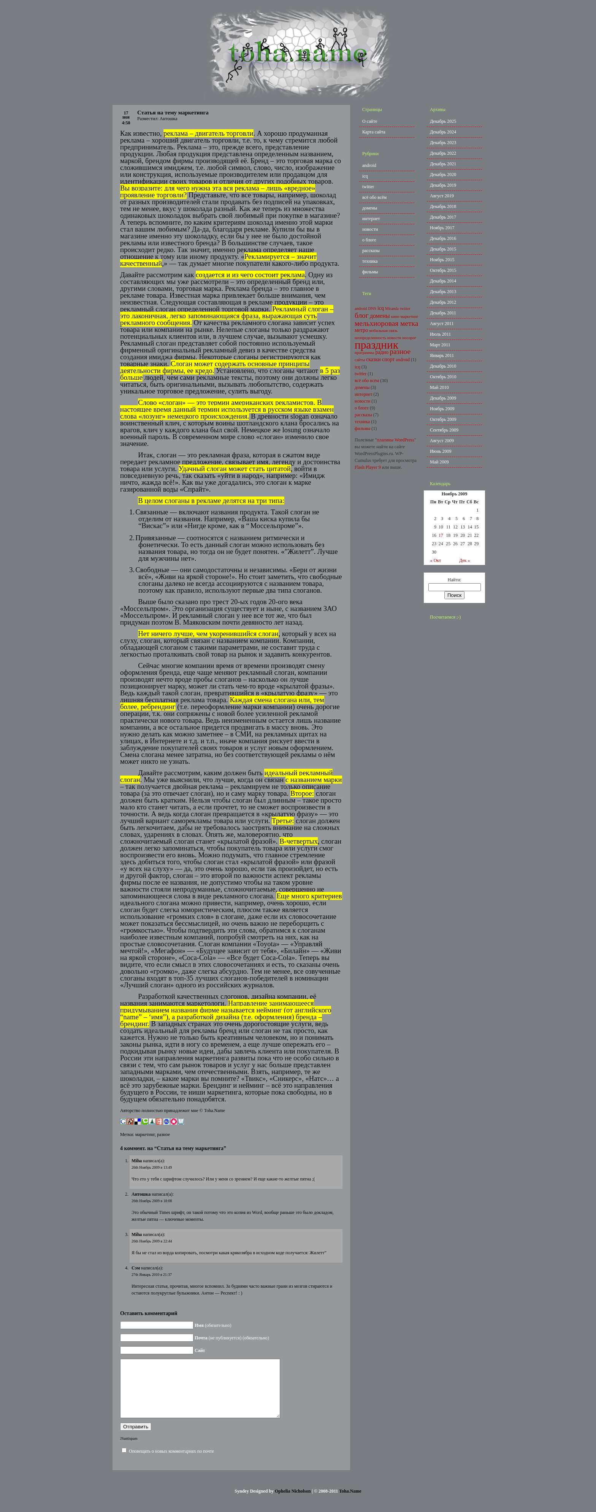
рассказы (371, 250)
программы (364, 353)
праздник (376, 345)
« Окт (435, 560)
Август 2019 (442, 195)
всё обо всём (374, 197)
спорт (388, 359)
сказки (373, 359)
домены (369, 208)
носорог (409, 338)
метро (361, 330)
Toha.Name (350, 1502)
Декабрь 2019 (443, 185)
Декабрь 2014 (443, 281)
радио (381, 352)
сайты (360, 360)
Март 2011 (440, 344)
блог (362, 315)
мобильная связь (383, 330)
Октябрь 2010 (443, 376)
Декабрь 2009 (443, 398)
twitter (368, 186)
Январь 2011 (442, 355)
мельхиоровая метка (386, 323)
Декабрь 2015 (443, 249)
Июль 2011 (440, 334)
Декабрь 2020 (443, 174)
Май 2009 (439, 462)
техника (369, 261)
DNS (372, 308)
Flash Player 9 (368, 467)
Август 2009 (442, 440)
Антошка (141, 1194)
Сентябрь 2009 (444, 430)
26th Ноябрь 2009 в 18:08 (152, 1201)
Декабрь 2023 (443, 142)
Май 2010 (439, 387)
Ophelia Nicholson (293, 1502)
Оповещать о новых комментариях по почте (171, 1462)
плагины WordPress (395, 440)
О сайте (369, 121)
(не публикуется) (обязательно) (232, 1338)
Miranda (392, 308)
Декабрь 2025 (443, 121)
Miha (137, 1160)
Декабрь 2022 (443, 153)
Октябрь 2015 (443, 270)
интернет (371, 218)
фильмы (370, 271)
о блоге (369, 240)
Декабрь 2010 (443, 366)
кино (395, 316)
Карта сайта (373, 132)
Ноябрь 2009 (442, 408)
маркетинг (145, 1134)
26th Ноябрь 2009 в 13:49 (152, 1167)
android (369, 165)
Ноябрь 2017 (442, 227)
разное (163, 1134)
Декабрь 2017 (443, 217)
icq (365, 176)
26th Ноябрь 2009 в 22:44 (152, 1241)
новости (370, 229)
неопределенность (370, 338)
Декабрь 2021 (443, 164)
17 (441, 535)
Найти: (454, 579)
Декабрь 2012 (443, 302)
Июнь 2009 (441, 451)
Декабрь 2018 (443, 206)
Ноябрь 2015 (442, 259)
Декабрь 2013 (443, 291)
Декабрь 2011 (443, 313)
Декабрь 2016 (443, 238)
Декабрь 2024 (443, 132)
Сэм (136, 1268)
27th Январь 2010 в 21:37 (152, 1274)
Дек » (464, 560)
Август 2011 (441, 323)
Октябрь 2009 (443, 419)
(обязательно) (213, 1325)
